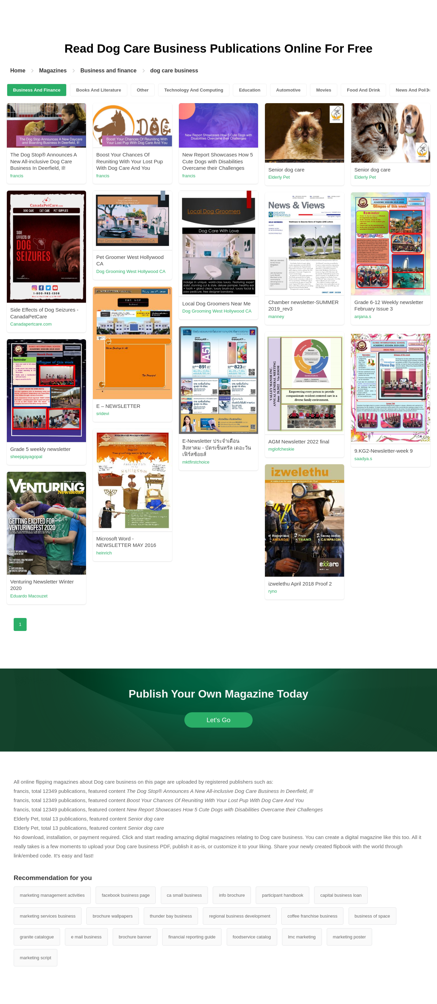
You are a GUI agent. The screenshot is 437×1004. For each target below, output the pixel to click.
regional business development (239, 916)
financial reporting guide (191, 936)
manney (276, 316)
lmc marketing (302, 936)
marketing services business (47, 916)
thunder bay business (171, 916)
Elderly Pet (279, 177)
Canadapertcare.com (31, 324)
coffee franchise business (312, 916)
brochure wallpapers (112, 916)
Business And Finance (36, 90)
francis (16, 175)
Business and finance (108, 70)
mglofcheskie (281, 449)
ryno (272, 591)
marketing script (35, 957)
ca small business (184, 895)
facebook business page (126, 895)
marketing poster (349, 936)
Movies (323, 90)
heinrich (104, 552)
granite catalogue (37, 936)
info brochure (232, 895)
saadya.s (363, 458)
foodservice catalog (252, 936)
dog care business (174, 70)
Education (249, 90)
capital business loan (341, 895)
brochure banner (135, 936)
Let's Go (218, 720)
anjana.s (362, 316)
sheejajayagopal (26, 456)
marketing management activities (52, 895)
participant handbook (282, 895)
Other (143, 90)
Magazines (53, 70)
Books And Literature (98, 90)
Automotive (288, 90)
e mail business (86, 936)
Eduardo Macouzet (28, 596)
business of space (372, 916)
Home (17, 70)
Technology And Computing (193, 90)
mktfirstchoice (195, 462)
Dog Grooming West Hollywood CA (131, 271)
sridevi (102, 413)
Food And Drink (363, 90)
